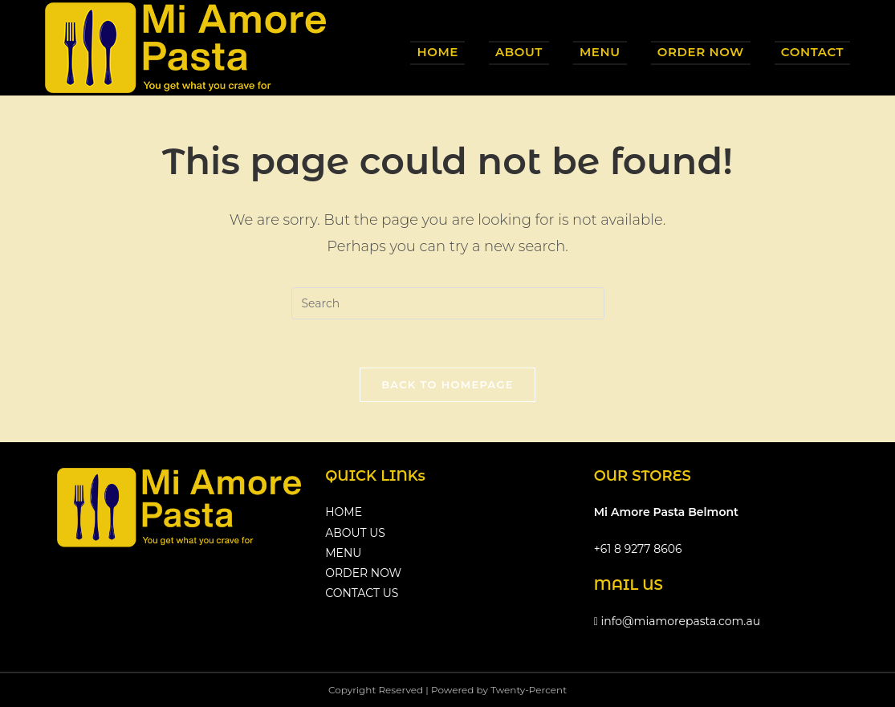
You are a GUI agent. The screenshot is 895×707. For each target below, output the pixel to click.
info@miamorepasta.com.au (677, 621)
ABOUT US (355, 533)
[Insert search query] (447, 303)
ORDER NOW (363, 573)
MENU (343, 553)
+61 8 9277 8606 (638, 549)
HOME (343, 512)
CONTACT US (361, 593)
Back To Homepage (447, 384)
